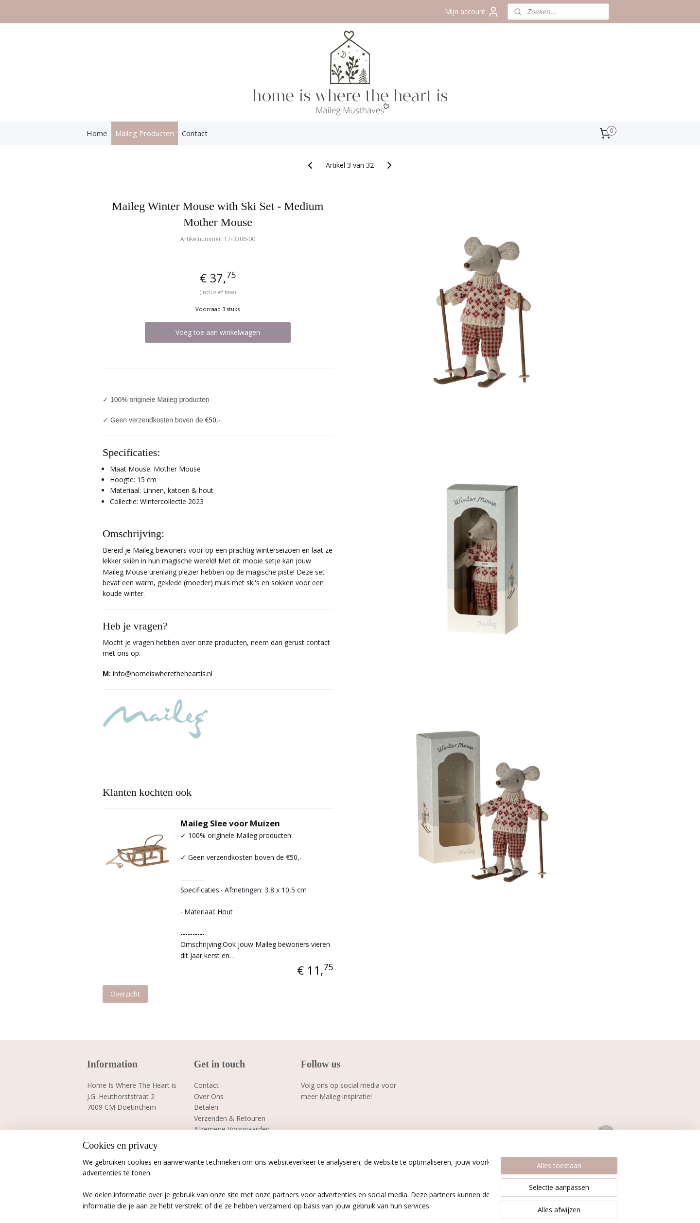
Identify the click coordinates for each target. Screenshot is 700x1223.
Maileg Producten (144, 133)
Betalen (206, 1107)
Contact (195, 133)
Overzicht (125, 993)
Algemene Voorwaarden (232, 1129)
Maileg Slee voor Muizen (230, 823)
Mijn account (472, 11)
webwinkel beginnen (384, 1205)
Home (97, 133)
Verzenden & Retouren (229, 1118)
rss (347, 1205)
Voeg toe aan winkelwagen (217, 332)
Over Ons (209, 1096)
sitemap (326, 1205)
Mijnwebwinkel (469, 1205)
